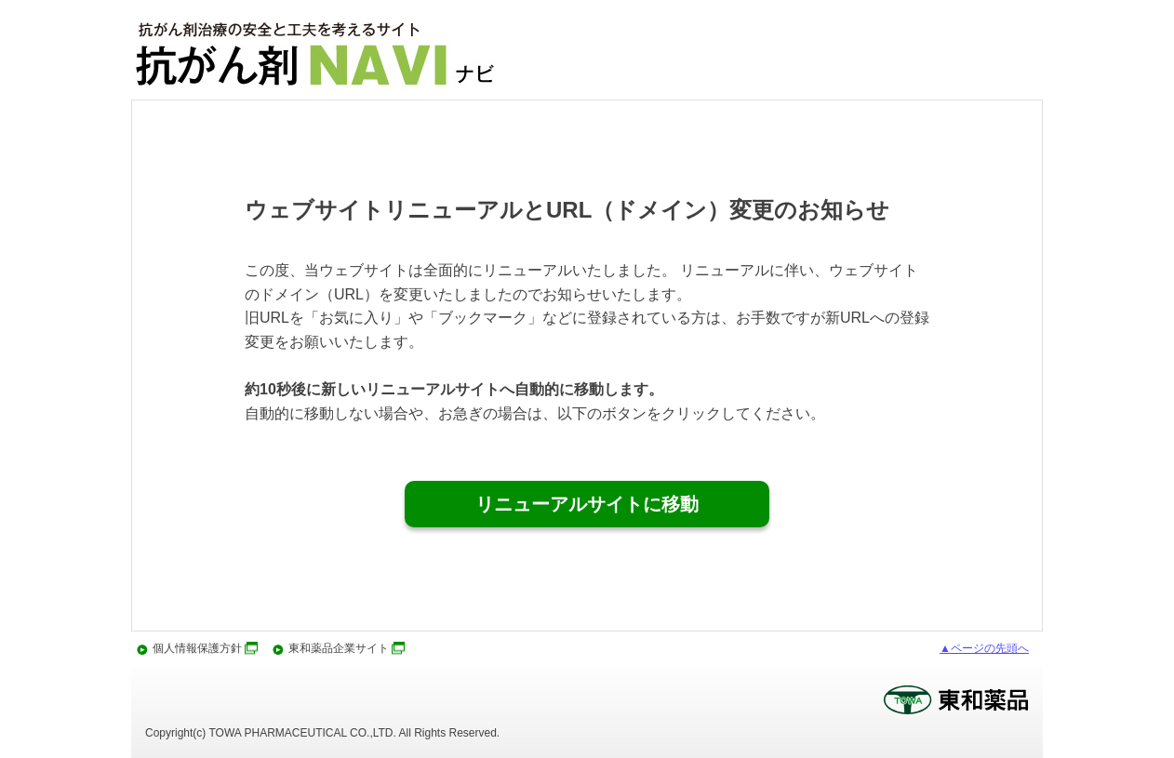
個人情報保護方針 (197, 648)
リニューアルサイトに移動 (587, 504)
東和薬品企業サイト (338, 648)
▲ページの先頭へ (984, 648)
